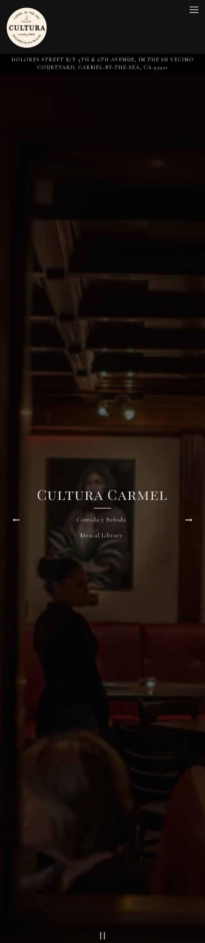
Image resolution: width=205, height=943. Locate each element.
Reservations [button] (102, 933)
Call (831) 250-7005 (102, 912)
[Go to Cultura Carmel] (102, 63)
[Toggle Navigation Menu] (194, 10)
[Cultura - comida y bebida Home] (27, 27)
